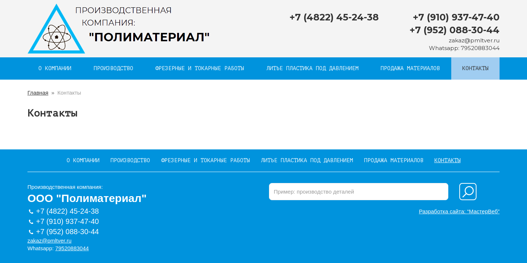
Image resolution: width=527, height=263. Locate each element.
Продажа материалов (410, 68)
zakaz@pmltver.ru (474, 40)
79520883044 (480, 48)
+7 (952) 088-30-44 (455, 29)
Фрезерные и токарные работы (199, 68)
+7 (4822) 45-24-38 (334, 17)
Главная (37, 92)
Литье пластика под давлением (312, 68)
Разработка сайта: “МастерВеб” (459, 211)
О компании (54, 68)
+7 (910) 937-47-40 (456, 17)
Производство (113, 68)
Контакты (475, 68)
